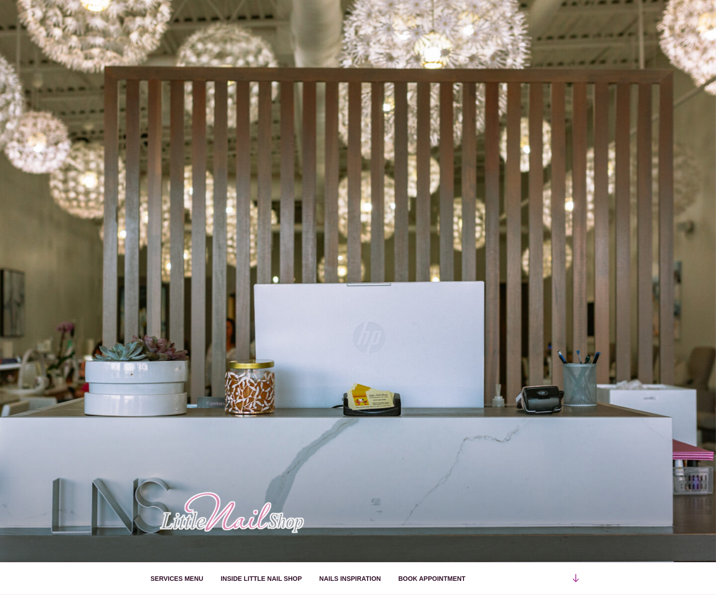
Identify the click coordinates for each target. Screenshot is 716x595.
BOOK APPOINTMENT (431, 578)
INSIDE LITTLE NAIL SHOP (261, 578)
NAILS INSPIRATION (350, 578)
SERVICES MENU (177, 578)
